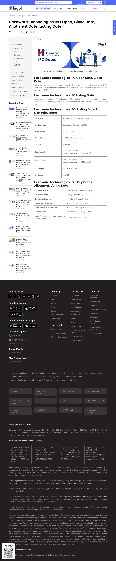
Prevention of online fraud (54, 380)
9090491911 (16, 353)
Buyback (17, 55)
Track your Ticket (67, 373)
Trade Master (76, 299)
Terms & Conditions (18, 373)
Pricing (84, 8)
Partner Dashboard (59, 337)
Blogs (53, 299)
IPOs (72, 322)
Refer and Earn (57, 329)
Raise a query (17, 344)
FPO (15, 68)
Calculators (95, 313)
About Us (54, 295)
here (58, 483)
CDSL (85, 483)
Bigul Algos (74, 295)
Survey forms (55, 376)
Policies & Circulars (37, 373)
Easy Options (75, 307)
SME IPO (17, 65)
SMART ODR (83, 373)
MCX (65, 483)
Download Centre (97, 305)
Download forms (39, 376)
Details (39, 39)
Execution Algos (76, 315)
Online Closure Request (20, 376)
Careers (54, 311)
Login (81, 3)
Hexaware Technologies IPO (46, 85)
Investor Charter (98, 373)
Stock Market (17, 48)
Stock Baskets (76, 336)
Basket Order (75, 326)
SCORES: (82, 496)
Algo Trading (16, 80)
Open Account (114, 28)
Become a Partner (58, 333)
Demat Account (18, 87)
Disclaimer (52, 373)
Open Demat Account (95, 296)
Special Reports (96, 333)
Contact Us (55, 318)
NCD (15, 61)
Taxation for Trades (19, 91)
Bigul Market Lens (18, 95)
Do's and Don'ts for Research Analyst (25, 380)
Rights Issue (18, 58)
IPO (15, 51)
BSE (75, 483)
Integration (55, 303)
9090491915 (16, 361)
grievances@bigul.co (24, 480)
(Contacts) (40, 441)
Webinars (94, 317)
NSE (54, 483)
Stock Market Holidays (95, 328)
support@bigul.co (19, 339)
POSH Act (72, 380)
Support (95, 8)
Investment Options (98, 309)
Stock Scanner (76, 340)
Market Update (17, 72)
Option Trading (17, 76)
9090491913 (16, 335)
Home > (12, 16)
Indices (14, 84)
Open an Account (94, 3)
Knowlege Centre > (24, 16)
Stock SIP (74, 318)
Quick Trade (75, 303)
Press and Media (57, 315)
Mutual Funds (16, 44)
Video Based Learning (95, 322)
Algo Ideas (74, 311)
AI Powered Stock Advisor (77, 331)
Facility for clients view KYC (75, 376)
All (12, 40)
